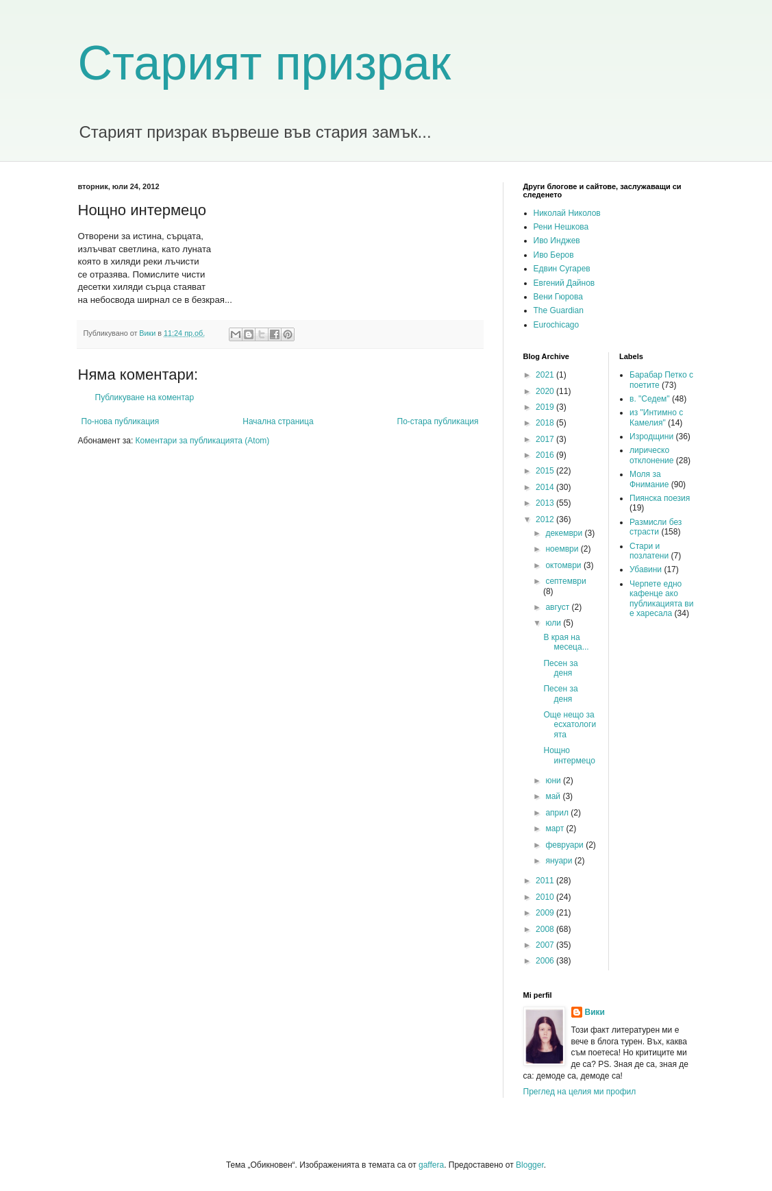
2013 (546, 503)
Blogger (530, 1165)
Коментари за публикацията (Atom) (203, 440)
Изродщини (651, 436)
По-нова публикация (121, 421)
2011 (546, 880)
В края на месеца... (565, 642)
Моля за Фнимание (649, 479)
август (558, 607)
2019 (546, 407)
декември (564, 533)
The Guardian (559, 310)
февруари (565, 845)
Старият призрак (264, 63)
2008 (546, 929)
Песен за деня (560, 668)
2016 (546, 455)
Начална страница (277, 421)
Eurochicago (557, 325)
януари (559, 860)
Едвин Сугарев (562, 268)
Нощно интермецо (569, 755)
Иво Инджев (557, 240)
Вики (595, 1012)
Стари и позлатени (649, 551)
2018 (546, 423)
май (553, 796)
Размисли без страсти (656, 527)
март (555, 828)
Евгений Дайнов (564, 283)
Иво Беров (554, 255)
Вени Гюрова (558, 297)
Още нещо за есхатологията (569, 724)
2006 (546, 961)
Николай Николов (567, 213)
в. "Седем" (650, 399)
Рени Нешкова (561, 227)
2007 (546, 945)
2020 (546, 391)
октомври (564, 565)
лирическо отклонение (651, 455)
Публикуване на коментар (145, 397)
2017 (546, 439)
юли (554, 623)
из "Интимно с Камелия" (656, 417)
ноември (562, 549)
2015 (546, 471)
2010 (546, 897)
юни (554, 780)
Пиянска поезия (660, 498)
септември (565, 581)
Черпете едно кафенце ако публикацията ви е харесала (661, 598)
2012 (546, 519)
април (558, 813)
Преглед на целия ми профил (579, 1091)
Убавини (646, 569)
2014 (546, 487)
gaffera (431, 1165)
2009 (546, 913)
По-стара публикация (438, 421)
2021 (546, 375)
